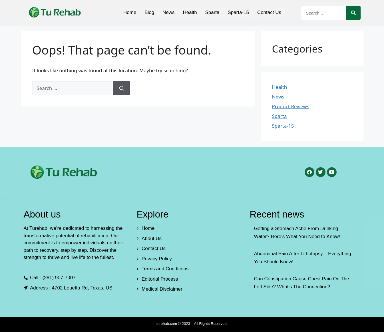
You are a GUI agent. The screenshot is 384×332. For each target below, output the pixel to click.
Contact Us (270, 12)
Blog (149, 12)
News (168, 12)
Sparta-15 (239, 12)
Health (190, 12)
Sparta (213, 12)
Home (128, 12)
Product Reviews (290, 106)
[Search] (353, 13)
